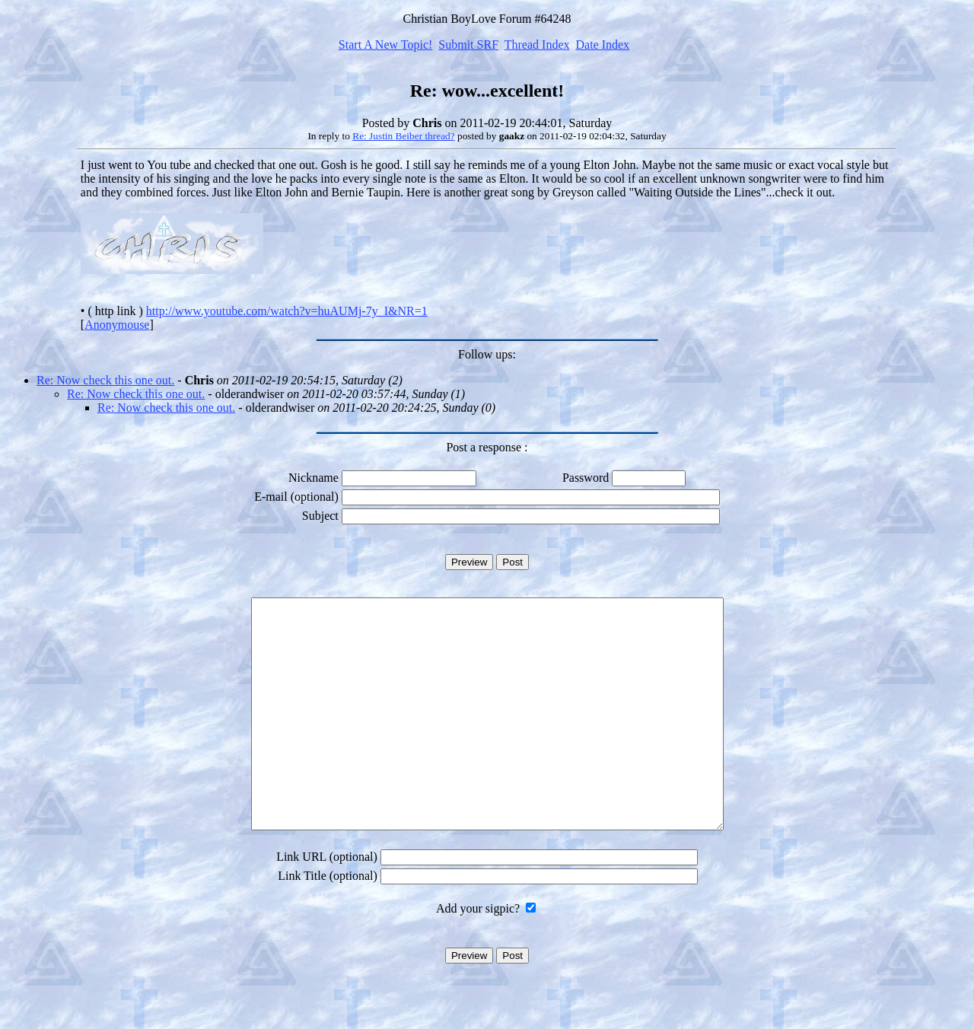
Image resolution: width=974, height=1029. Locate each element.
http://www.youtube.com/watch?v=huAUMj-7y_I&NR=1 (287, 310)
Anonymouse (116, 324)
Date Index (602, 44)
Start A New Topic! (385, 44)
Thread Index (537, 44)
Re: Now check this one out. (105, 380)
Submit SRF (468, 44)
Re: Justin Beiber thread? (403, 136)
